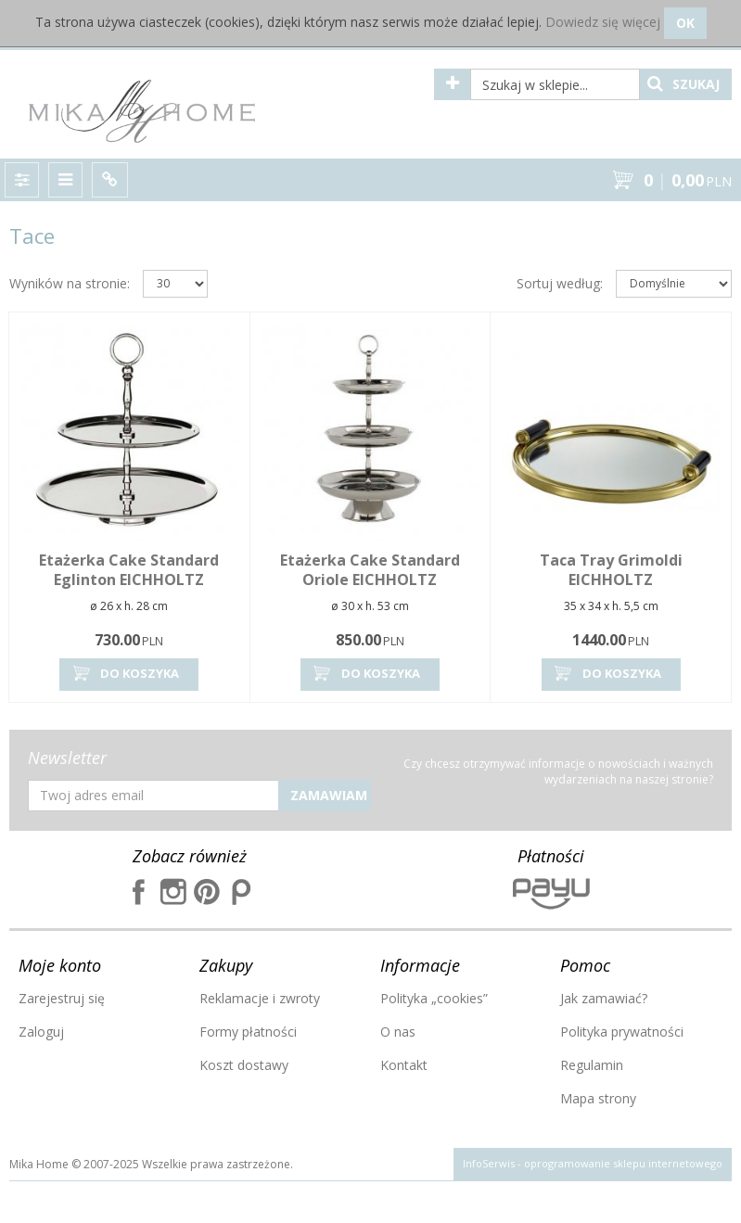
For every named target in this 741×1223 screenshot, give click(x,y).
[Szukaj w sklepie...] (555, 84)
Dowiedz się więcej (602, 22)
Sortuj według (560, 283)
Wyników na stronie (69, 283)
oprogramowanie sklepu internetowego (623, 1163)
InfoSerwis (489, 1163)
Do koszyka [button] (124, 673)
